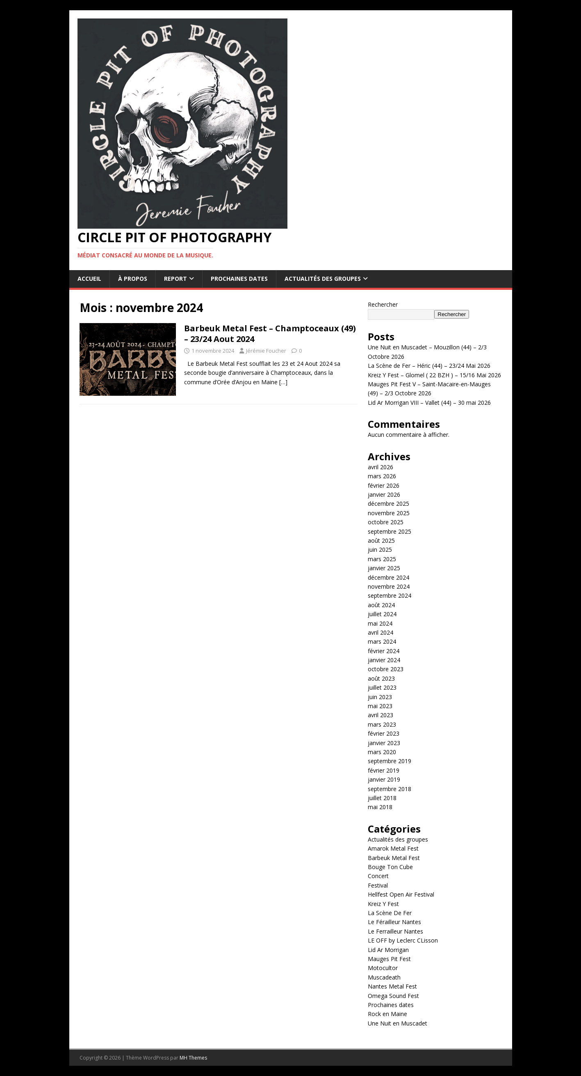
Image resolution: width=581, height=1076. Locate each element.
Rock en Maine (387, 1014)
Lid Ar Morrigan (388, 950)
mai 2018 (380, 807)
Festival (378, 885)
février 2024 (383, 651)
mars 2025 (382, 559)
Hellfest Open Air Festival (401, 894)
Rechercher (383, 304)
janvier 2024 (384, 660)
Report (175, 278)
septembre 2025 (389, 531)
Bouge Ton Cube (390, 867)
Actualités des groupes (323, 278)
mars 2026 (382, 476)
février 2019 (383, 770)
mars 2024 (382, 641)
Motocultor (383, 968)
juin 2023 (380, 697)
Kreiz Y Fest (383, 904)
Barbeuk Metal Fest (394, 858)
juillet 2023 (382, 687)
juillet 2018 (382, 798)
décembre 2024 (388, 577)
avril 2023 (380, 715)
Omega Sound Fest (393, 996)
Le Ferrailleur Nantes (395, 931)
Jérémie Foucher (266, 350)
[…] (283, 382)
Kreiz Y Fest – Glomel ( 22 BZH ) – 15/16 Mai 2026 (434, 375)
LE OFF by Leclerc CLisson (403, 940)
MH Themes (193, 1057)
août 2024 (381, 605)
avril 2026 (380, 467)
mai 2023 (380, 706)
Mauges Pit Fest (389, 959)
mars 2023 (382, 724)
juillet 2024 (382, 614)
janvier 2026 (384, 494)
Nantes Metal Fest (392, 986)
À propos (132, 278)
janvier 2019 (384, 779)
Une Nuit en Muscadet (397, 1023)
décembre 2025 (388, 503)
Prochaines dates (239, 278)
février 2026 (383, 485)
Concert (378, 876)
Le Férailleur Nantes (394, 922)
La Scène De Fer (390, 913)
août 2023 (381, 678)
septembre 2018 (389, 789)
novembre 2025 (389, 513)
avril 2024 (380, 632)
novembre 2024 (389, 586)
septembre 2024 (389, 595)
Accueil (89, 278)
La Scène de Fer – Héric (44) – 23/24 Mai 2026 (429, 365)
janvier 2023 (384, 743)
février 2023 (383, 733)
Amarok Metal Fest (393, 848)
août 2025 (381, 540)
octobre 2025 (385, 522)
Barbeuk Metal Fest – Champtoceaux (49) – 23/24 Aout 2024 (270, 333)
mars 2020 (382, 752)
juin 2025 (380, 549)
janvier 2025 (384, 568)
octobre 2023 (385, 669)
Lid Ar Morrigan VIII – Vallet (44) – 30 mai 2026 (429, 402)
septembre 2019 (389, 761)
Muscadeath (384, 977)
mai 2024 (380, 623)
